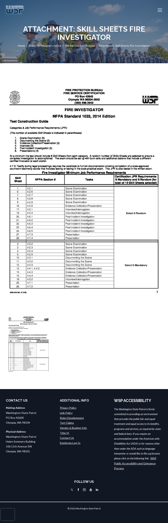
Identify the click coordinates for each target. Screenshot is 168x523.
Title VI (64, 432)
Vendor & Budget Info (73, 427)
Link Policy (66, 412)
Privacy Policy (68, 407)
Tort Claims (67, 422)
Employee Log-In (70, 442)
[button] (160, 9)
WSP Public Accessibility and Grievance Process (135, 463)
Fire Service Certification (80, 45)
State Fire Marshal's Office (45, 45)
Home (21, 45)
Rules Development (72, 417)
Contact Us (67, 437)
